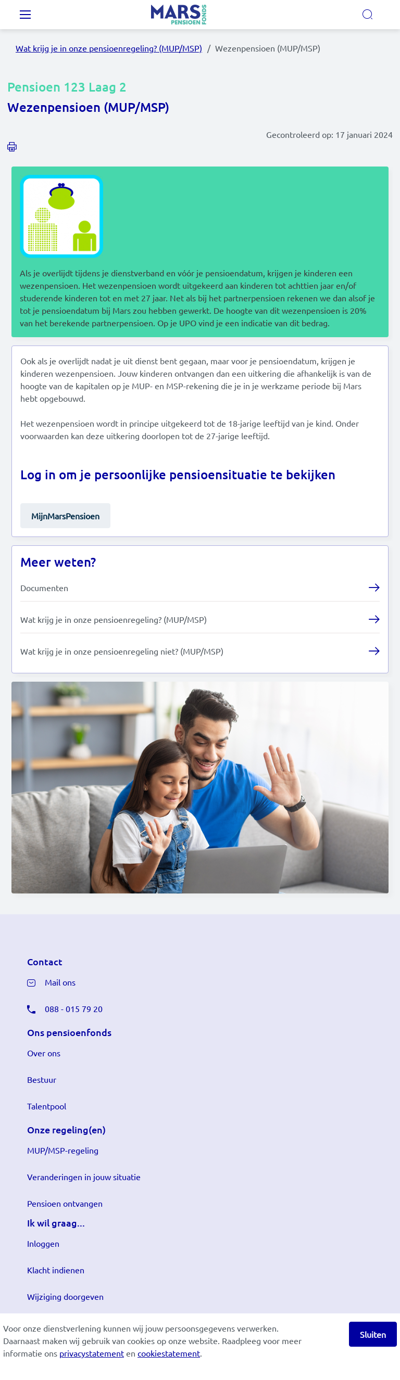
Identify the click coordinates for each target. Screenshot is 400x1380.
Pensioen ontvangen (65, 1203)
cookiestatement (169, 1353)
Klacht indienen (55, 1269)
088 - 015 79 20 (74, 1008)
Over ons (43, 1052)
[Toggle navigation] (25, 14)
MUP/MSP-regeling (62, 1150)
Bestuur (41, 1079)
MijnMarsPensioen (65, 515)
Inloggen (43, 1243)
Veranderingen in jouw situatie (84, 1176)
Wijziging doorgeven (65, 1296)
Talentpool (46, 1106)
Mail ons (60, 982)
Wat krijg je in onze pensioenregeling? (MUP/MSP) (109, 48)
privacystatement (91, 1353)
